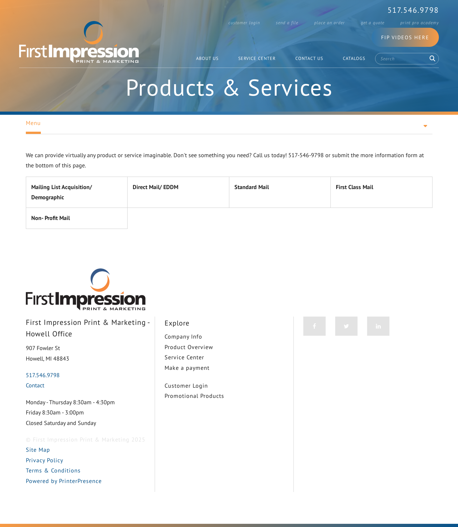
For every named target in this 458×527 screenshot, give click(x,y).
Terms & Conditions (53, 470)
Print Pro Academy (419, 23)
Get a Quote (372, 23)
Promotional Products (194, 395)
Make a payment (187, 367)
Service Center (257, 58)
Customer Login (244, 23)
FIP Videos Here (405, 37)
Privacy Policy (44, 460)
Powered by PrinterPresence (64, 481)
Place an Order (329, 23)
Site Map (38, 449)
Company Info (183, 336)
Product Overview (189, 347)
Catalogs (354, 58)
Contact (35, 385)
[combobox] (407, 58)
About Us (207, 58)
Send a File (287, 23)
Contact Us (309, 58)
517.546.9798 (413, 10)
